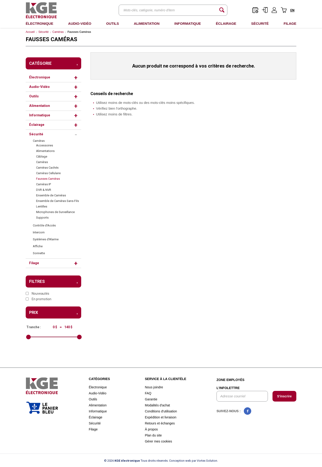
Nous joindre (154, 387)
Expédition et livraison (160, 417)
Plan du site (153, 435)
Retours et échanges (160, 423)
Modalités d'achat (157, 405)
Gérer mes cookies (158, 441)
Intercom (39, 232)
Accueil (30, 32)
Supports (42, 217)
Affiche (38, 246)
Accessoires (44, 145)
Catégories (99, 379)
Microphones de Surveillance (55, 212)
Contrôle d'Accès (44, 225)
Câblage (41, 156)
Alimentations (45, 151)
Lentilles (41, 206)
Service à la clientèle (165, 379)
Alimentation (146, 23)
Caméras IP (43, 184)
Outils (112, 23)
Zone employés (231, 380)
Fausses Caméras (48, 178)
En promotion (38, 299)
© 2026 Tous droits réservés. (136, 460)
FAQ (148, 393)
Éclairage (226, 23)
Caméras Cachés (47, 167)
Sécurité (260, 23)
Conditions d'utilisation (161, 411)
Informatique (187, 23)
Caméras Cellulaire (48, 173)
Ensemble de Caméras (51, 195)
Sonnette (39, 253)
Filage (290, 23)
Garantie (151, 399)
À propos (151, 429)
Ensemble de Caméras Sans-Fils (57, 201)
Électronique (39, 23)
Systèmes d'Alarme (46, 239)
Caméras (58, 32)
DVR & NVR (43, 190)
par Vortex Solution (204, 460)
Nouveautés (37, 293)
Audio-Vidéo (79, 23)
